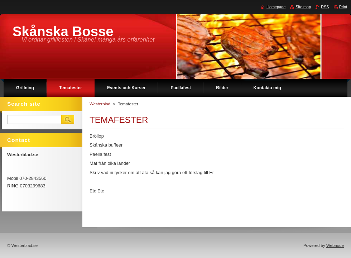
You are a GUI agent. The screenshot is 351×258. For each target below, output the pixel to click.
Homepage (275, 7)
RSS (325, 7)
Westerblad (100, 104)
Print (343, 7)
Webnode (335, 245)
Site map (303, 7)
